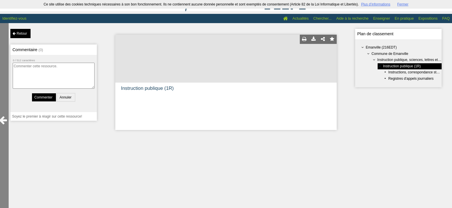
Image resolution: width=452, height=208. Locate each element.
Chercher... (322, 18)
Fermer (402, 4)
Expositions (428, 18)
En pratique (404, 18)
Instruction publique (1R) (402, 66)
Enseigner (381, 18)
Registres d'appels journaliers (411, 79)
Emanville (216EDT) (381, 47)
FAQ (446, 18)
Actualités (300, 18)
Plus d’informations (375, 4)
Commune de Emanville (390, 54)
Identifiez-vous (14, 18)
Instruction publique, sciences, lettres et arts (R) (413, 60)
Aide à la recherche (352, 18)
